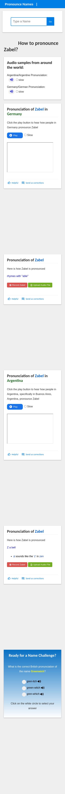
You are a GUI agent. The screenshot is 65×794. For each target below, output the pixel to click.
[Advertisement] (30, 222)
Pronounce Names (19, 4)
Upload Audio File (40, 285)
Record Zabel (17, 285)
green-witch (37, 687)
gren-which (37, 693)
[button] (13, 182)
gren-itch (36, 681)
